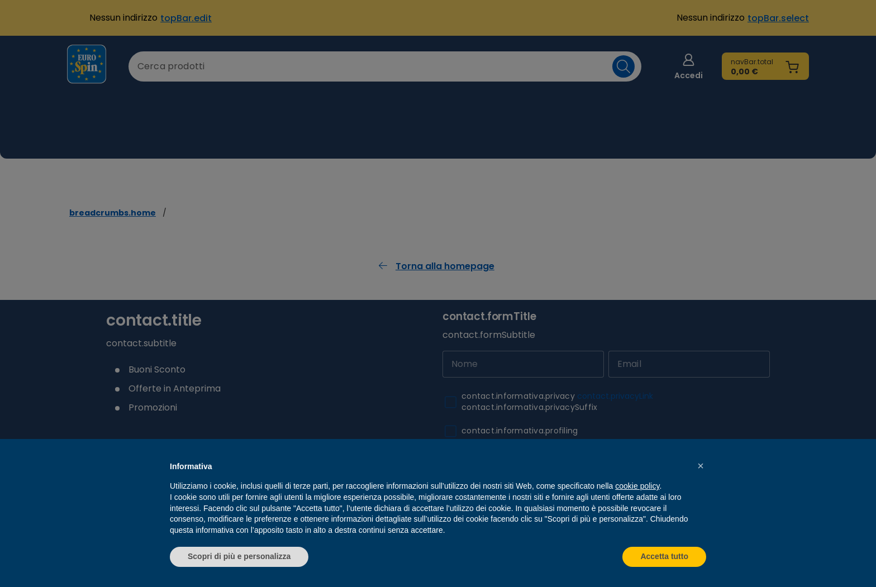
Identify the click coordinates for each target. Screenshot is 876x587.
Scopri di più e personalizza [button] (239, 556)
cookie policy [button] (637, 485)
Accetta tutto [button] (664, 556)
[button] (701, 466)
